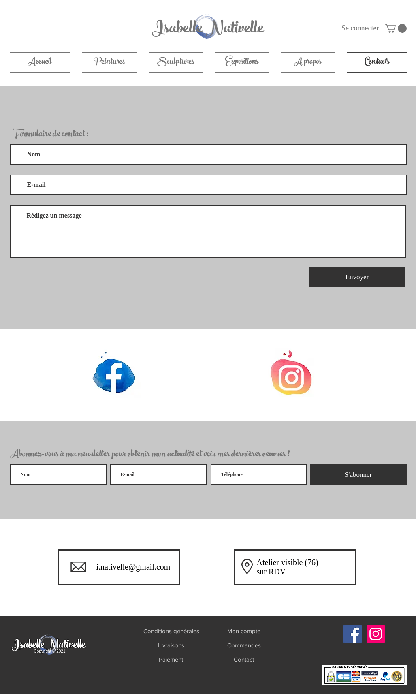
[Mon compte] (244, 631)
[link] (396, 28)
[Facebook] (352, 634)
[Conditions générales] (171, 631)
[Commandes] (244, 645)
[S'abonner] (358, 474)
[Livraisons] (171, 645)
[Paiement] (171, 659)
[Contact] (243, 659)
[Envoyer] (357, 277)
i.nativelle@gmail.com (133, 566)
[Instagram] (376, 634)
